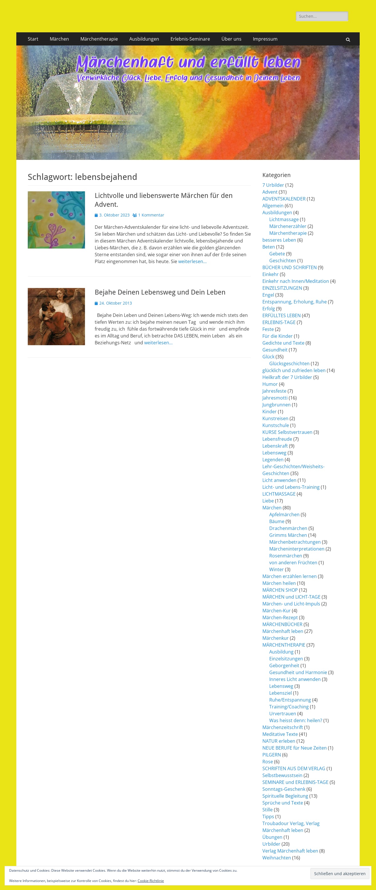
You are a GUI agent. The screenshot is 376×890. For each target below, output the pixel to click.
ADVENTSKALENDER (284, 199)
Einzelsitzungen (286, 658)
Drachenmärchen (288, 528)
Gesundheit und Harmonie (298, 672)
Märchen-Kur (276, 610)
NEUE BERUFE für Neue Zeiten (294, 748)
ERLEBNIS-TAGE (279, 322)
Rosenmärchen (285, 556)
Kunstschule (275, 425)
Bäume (276, 521)
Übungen (272, 837)
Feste (268, 329)
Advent (270, 192)
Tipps (268, 816)
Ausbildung (281, 652)
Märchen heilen (279, 583)
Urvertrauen (282, 713)
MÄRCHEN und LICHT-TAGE (291, 597)
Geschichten (282, 260)
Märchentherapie (99, 39)
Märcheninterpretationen (296, 549)
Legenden (273, 459)
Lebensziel (280, 693)
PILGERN (271, 755)
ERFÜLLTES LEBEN (281, 315)
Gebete (277, 254)
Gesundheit (275, 350)
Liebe (268, 501)
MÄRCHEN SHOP (280, 590)
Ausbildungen (144, 39)
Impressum (265, 39)
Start (33, 39)
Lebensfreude (277, 439)
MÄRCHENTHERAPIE (283, 645)
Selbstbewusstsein (282, 775)
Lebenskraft (275, 446)
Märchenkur (275, 638)
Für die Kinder (277, 336)
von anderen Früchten (293, 562)
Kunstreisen (275, 418)
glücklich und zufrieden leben (294, 370)
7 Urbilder (273, 185)
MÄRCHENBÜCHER (282, 624)
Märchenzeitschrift (282, 727)
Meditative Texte (280, 734)
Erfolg (268, 308)
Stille (267, 809)
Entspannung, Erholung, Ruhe (294, 302)
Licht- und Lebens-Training (291, 487)
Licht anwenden (279, 480)
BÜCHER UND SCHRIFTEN (289, 267)
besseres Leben (279, 240)
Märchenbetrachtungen (295, 542)
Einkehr (270, 274)
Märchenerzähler (287, 226)
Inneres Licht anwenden (295, 679)
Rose (267, 761)
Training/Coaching (289, 707)
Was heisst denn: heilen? (295, 720)
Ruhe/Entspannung (290, 700)
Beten (268, 247)
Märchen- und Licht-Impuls (291, 604)
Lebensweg (274, 453)
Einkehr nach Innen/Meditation (295, 281)
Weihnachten (276, 858)
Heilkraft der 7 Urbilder (287, 377)
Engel (268, 295)
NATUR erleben (278, 741)
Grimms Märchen (288, 535)
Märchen (59, 39)
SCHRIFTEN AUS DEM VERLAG (293, 768)
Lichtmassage (284, 219)
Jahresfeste (274, 391)
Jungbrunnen (276, 405)
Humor (270, 384)
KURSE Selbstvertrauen (287, 432)
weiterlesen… (192, 261)
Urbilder (271, 844)
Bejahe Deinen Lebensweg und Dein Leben (160, 292)
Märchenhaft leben (282, 631)
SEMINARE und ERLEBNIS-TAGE (295, 782)
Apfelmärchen (284, 514)
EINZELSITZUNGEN (282, 288)
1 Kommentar (151, 215)
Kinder (269, 411)
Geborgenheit (284, 665)
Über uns (231, 39)
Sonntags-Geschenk (283, 789)
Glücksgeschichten (289, 363)
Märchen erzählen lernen (289, 576)
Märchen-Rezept (280, 617)
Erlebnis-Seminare (190, 39)
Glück (268, 356)
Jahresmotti (275, 398)
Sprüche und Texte (282, 803)
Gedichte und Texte (283, 343)
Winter (276, 569)
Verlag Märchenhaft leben (290, 851)
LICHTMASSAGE (279, 494)
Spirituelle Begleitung (285, 796)
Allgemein (273, 205)
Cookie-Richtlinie (151, 880)
